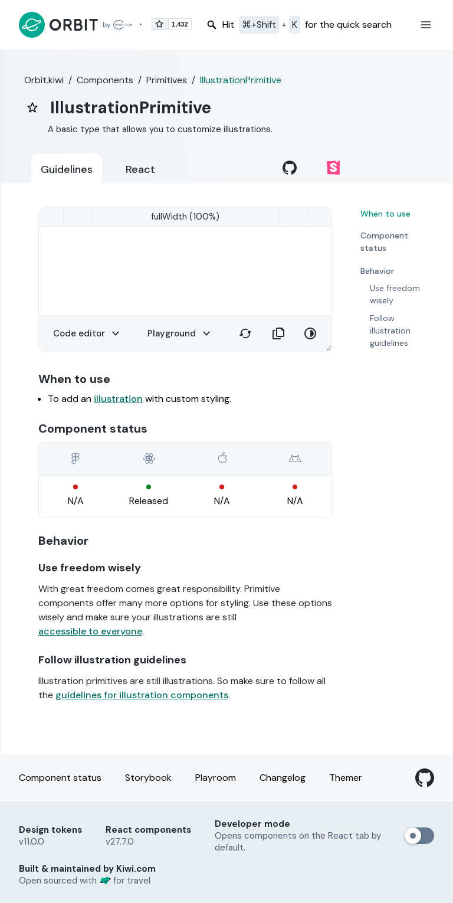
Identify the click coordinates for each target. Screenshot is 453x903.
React (140, 169)
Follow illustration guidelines (390, 330)
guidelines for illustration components (141, 695)
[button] (426, 25)
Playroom (215, 777)
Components (105, 80)
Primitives (166, 80)
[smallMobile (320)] (185, 216)
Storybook (148, 777)
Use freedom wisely (395, 294)
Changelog (283, 777)
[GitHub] (425, 778)
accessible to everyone (90, 631)
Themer (345, 777)
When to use (385, 213)
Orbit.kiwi (44, 80)
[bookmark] (32, 107)
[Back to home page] (75, 25)
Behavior (377, 271)
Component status (384, 241)
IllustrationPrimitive (240, 80)
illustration (118, 398)
